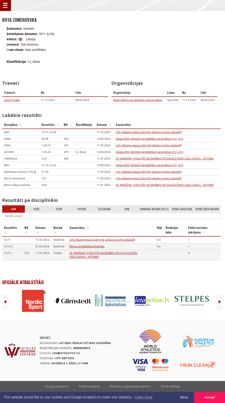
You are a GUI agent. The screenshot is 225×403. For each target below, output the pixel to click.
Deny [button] (184, 397)
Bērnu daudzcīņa (182, 209)
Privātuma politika (89, 386)
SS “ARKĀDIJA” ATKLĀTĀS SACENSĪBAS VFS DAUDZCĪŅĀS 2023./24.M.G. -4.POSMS (165, 158)
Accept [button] (209, 397)
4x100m (81, 209)
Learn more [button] (143, 397)
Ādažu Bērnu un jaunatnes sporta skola (137, 100)
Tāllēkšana (104, 209)
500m (59, 209)
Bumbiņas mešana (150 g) (154, 209)
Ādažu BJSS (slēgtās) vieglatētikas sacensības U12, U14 (149, 139)
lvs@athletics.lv (66, 353)
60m (13, 209)
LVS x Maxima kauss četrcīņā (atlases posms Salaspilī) (148, 132)
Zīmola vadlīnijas (170, 386)
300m (36, 209)
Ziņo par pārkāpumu (57, 386)
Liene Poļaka (12, 100)
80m (127, 209)
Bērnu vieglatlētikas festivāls (86, 246)
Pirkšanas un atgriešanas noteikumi (130, 386)
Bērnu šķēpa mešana (207, 209)
